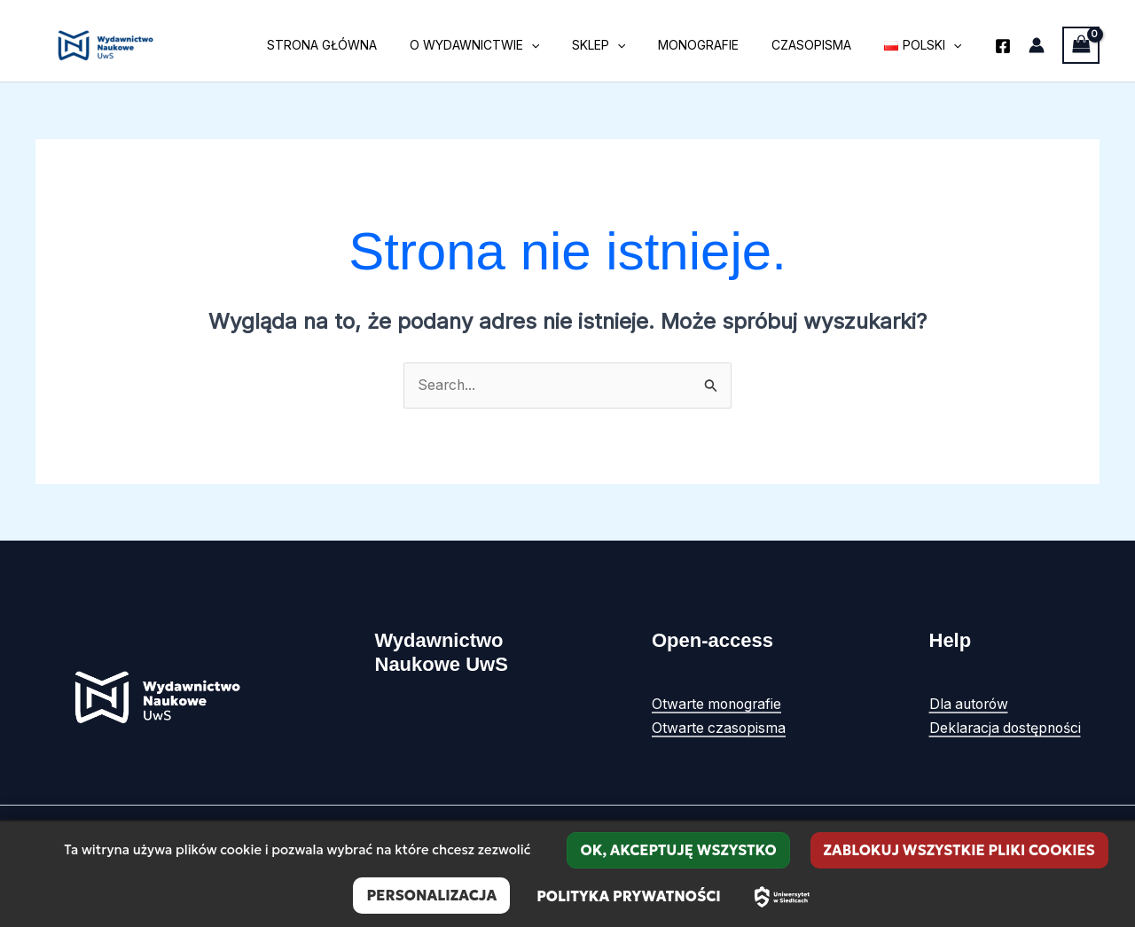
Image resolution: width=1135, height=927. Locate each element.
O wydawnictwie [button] (510, 45)
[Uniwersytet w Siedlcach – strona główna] (782, 897)
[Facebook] (1003, 46)
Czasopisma (824, 44)
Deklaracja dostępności (1007, 727)
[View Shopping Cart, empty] (1081, 45)
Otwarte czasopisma (720, 727)
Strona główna (365, 44)
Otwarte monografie (719, 704)
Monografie (718, 44)
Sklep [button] (626, 45)
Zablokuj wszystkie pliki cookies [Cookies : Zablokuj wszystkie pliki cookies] (959, 850)
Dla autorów (971, 704)
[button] (567, 45)
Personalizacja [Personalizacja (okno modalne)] (431, 895)
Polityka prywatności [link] (628, 896)
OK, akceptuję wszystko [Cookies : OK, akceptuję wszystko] (678, 850)
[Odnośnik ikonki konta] (1037, 45)
